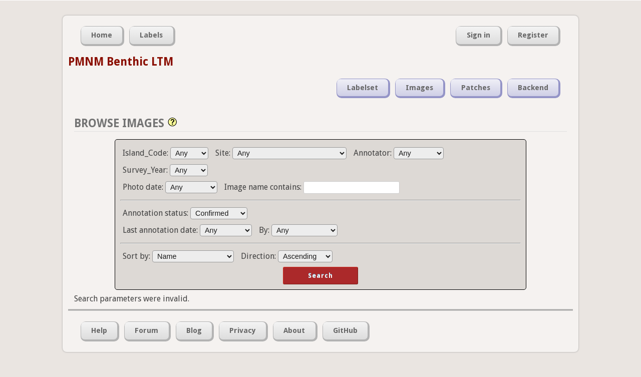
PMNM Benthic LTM (120, 61)
